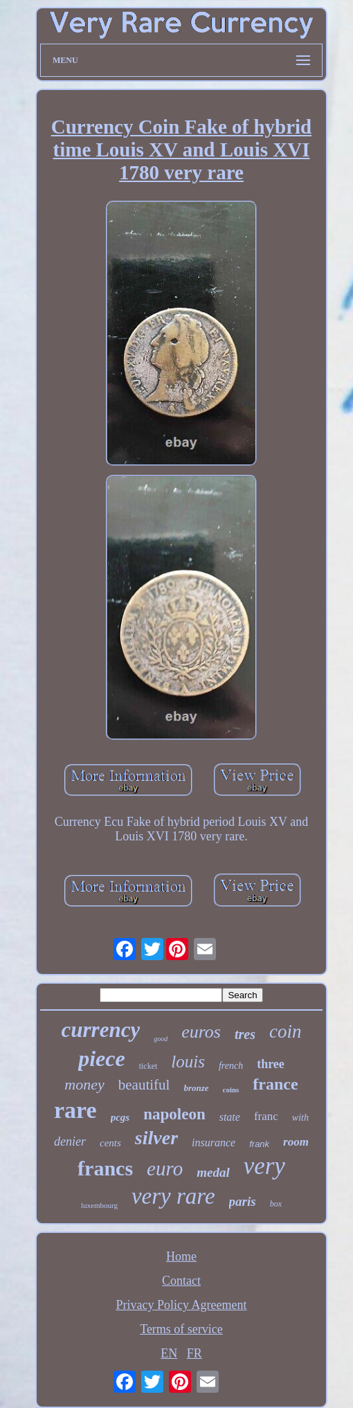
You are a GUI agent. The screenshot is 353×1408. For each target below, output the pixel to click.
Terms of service (181, 1329)
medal (213, 1172)
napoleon (174, 1114)
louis (188, 1061)
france (275, 1084)
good (161, 1039)
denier (70, 1141)
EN (169, 1353)
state (229, 1117)
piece (101, 1058)
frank (259, 1144)
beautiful (144, 1084)
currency (101, 1030)
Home (181, 1256)
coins (231, 1089)
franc (266, 1116)
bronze (195, 1088)
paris (242, 1201)
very (264, 1166)
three (270, 1064)
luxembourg (99, 1205)
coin (285, 1031)
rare (75, 1110)
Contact (181, 1281)
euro (165, 1168)
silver (156, 1137)
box (276, 1204)
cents (110, 1142)
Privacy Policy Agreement (181, 1305)
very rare (173, 1196)
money (84, 1084)
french (231, 1065)
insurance (213, 1142)
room (296, 1141)
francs (105, 1168)
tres (245, 1034)
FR (194, 1353)
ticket (148, 1066)
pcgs (120, 1117)
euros (201, 1032)
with (300, 1117)
